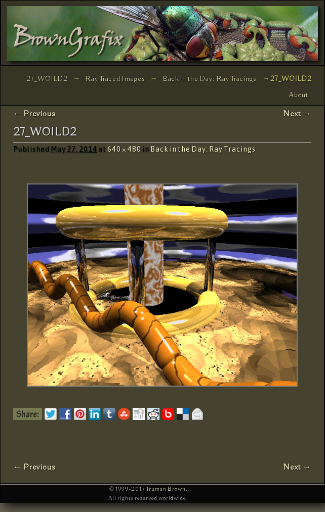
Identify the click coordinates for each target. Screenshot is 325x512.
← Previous (34, 114)
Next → (297, 114)
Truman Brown (166, 489)
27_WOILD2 (47, 78)
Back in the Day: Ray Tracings (209, 78)
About (298, 95)
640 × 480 (124, 149)
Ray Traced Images (115, 78)
